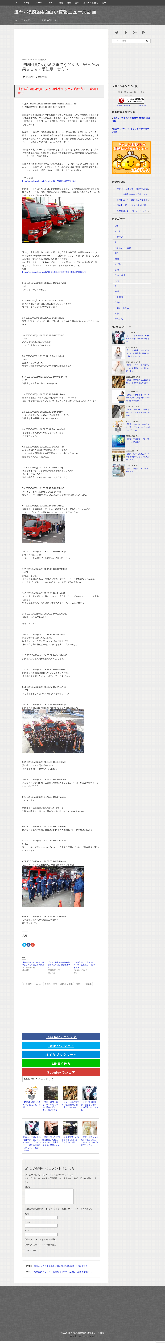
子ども (118, 264)
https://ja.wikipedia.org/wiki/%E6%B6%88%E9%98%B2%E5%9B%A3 (54, 272)
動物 (61, 3)
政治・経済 (120, 275)
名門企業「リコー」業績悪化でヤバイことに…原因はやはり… (63, 1275)
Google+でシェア (61, 1072)
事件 (117, 253)
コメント (29, 1187)
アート (27, 3)
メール (28, 1225)
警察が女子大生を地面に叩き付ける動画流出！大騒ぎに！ (61, 1269)
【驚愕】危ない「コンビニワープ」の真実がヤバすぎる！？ (84, 965)
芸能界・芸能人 (90, 3)
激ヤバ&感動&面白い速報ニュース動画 (55, 12)
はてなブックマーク (61, 1054)
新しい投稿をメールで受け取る (41, 1248)
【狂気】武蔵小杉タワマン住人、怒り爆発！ (32, 1105)
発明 (77, 3)
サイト (28, 1234)
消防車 (88, 984)
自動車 (118, 302)
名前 (27, 1217)
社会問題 (27, 984)
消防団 (79, 984)
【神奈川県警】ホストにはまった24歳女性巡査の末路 (70, 1140)
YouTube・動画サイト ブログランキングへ (131, 105)
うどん (38, 984)
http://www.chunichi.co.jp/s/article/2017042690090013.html (49, 181)
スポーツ (38, 3)
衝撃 (104, 3)
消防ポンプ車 (66, 984)
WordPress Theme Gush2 (82, 1339)
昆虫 (117, 280)
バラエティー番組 (123, 248)
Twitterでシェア (61, 1046)
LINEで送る (61, 1063)
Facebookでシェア (61, 1037)
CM (17, 3)
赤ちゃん (119, 319)
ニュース (50, 3)
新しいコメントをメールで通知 (41, 1242)
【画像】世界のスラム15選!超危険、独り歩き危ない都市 (70, 1105)
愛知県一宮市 (50, 984)
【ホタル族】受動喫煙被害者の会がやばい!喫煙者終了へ (59, 965)
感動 (69, 3)
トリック (119, 242)
